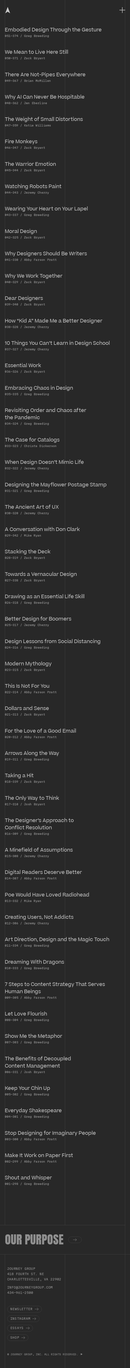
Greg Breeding (36, 35)
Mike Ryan (32, 535)
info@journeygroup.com (30, 1287)
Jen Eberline (35, 103)
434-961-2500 (20, 1293)
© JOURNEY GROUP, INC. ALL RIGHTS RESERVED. (43, 1354)
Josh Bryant (34, 804)
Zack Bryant (34, 58)
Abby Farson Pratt (40, 259)
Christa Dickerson (40, 446)
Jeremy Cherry (36, 192)
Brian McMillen (37, 80)
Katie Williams (37, 125)
